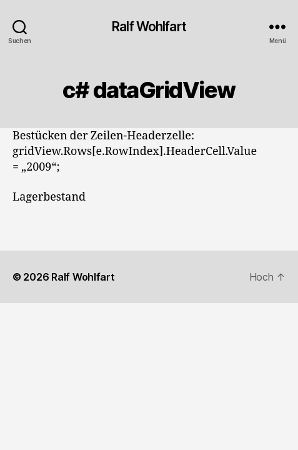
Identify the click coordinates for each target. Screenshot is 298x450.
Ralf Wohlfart (149, 26)
